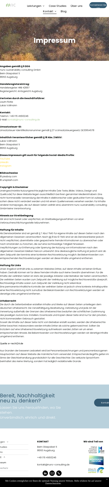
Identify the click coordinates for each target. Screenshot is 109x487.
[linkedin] (45, 474)
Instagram (5, 165)
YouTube (5, 158)
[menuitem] (36, 6)
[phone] (59, 474)
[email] (52, 474)
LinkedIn (4, 162)
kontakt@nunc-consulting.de (24, 119)
